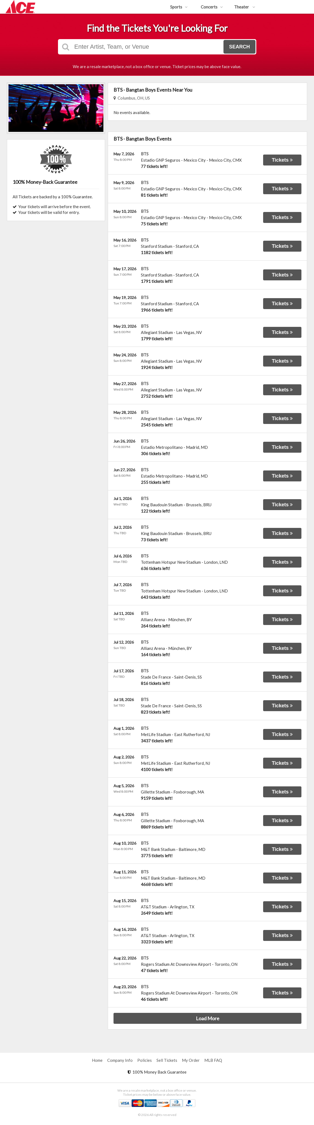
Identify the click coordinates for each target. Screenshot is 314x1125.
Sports (179, 6)
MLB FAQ (213, 1060)
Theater (244, 6)
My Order (191, 1060)
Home (97, 1060)
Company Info (120, 1060)
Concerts (212, 6)
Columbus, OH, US (132, 97)
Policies (144, 1060)
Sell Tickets (166, 1060)
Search (239, 47)
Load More (207, 1018)
